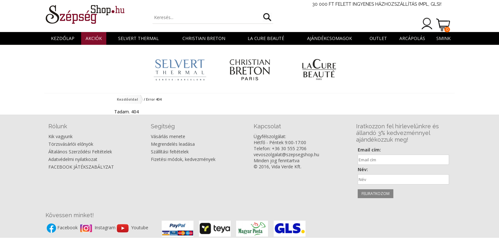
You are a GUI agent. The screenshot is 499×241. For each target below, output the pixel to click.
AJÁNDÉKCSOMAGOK (329, 38)
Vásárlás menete (168, 136)
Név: (363, 169)
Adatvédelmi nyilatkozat (72, 159)
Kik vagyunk (60, 136)
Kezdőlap (62, 38)
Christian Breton (203, 38)
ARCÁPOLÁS (412, 38)
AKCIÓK (94, 38)
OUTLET (378, 38)
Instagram (106, 228)
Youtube (139, 228)
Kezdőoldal (127, 99)
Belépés (427, 23)
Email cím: (369, 150)
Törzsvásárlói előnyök (70, 144)
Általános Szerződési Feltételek (80, 152)
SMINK (443, 38)
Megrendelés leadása (173, 144)
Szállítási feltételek (170, 152)
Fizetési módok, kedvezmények (183, 159)
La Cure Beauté (266, 38)
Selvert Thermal (138, 38)
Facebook (68, 228)
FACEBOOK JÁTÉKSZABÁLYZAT (81, 167)
